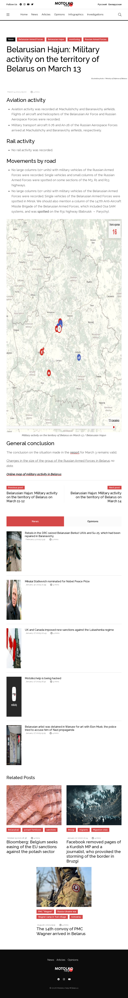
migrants (83, 830)
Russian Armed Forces (95, 39)
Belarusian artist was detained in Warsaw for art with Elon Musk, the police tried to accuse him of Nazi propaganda (70, 728)
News (34, 14)
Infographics (75, 14)
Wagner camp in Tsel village (52, 917)
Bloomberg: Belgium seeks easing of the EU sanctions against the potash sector (32, 847)
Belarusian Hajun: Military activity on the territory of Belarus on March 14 (96, 497)
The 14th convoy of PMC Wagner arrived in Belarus (61, 931)
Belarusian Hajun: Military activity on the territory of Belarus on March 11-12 (32, 497)
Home (24, 14)
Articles (46, 14)
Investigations (95, 14)
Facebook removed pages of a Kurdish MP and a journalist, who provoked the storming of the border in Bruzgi (93, 851)
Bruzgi (71, 830)
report (74, 452)
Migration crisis (100, 830)
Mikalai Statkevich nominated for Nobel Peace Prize (57, 581)
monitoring (74, 39)
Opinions (59, 14)
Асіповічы (76, 917)
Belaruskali (13, 830)
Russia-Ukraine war (67, 911)
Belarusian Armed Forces (31, 39)
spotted (43, 211)
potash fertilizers (32, 830)
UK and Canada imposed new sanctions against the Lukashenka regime (69, 629)
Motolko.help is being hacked (43, 678)
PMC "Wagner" (45, 911)
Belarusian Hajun (56, 39)
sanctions (51, 830)
